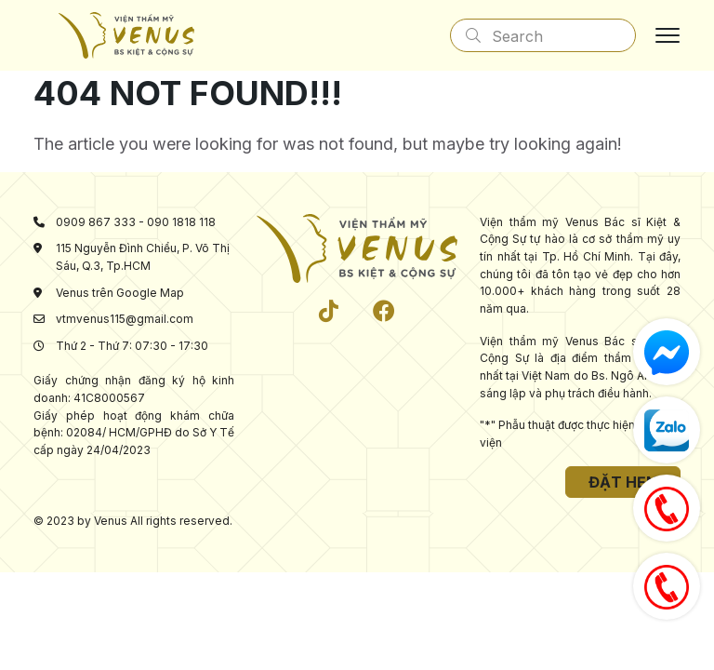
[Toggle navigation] (667, 35)
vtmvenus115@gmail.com (124, 319)
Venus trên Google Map (120, 293)
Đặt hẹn (622, 482)
